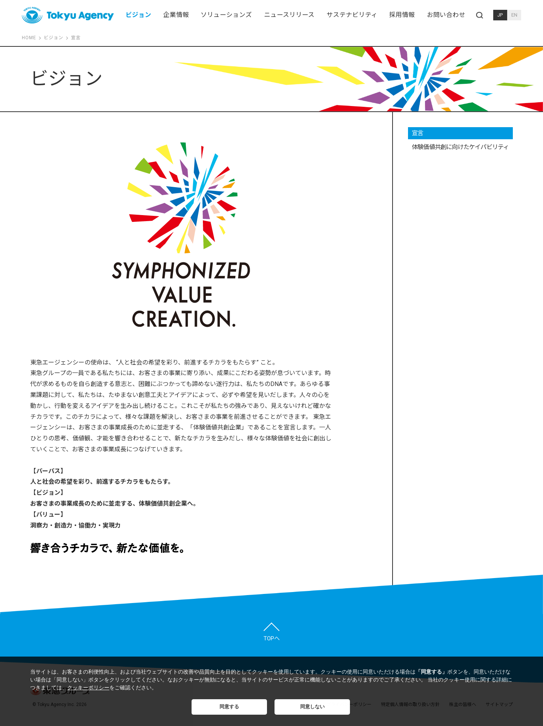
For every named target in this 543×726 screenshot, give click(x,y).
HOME (29, 37)
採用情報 (402, 14)
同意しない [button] (312, 706)
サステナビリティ (352, 14)
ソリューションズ (226, 14)
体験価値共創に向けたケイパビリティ (460, 147)
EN (514, 15)
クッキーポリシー (88, 687)
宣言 (417, 133)
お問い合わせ (446, 14)
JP (500, 15)
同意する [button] (229, 706)
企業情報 (176, 14)
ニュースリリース (289, 14)
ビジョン (138, 14)
